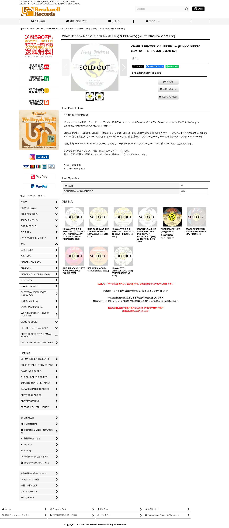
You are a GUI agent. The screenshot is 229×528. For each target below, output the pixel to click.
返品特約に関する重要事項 (146, 73)
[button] (191, 21)
